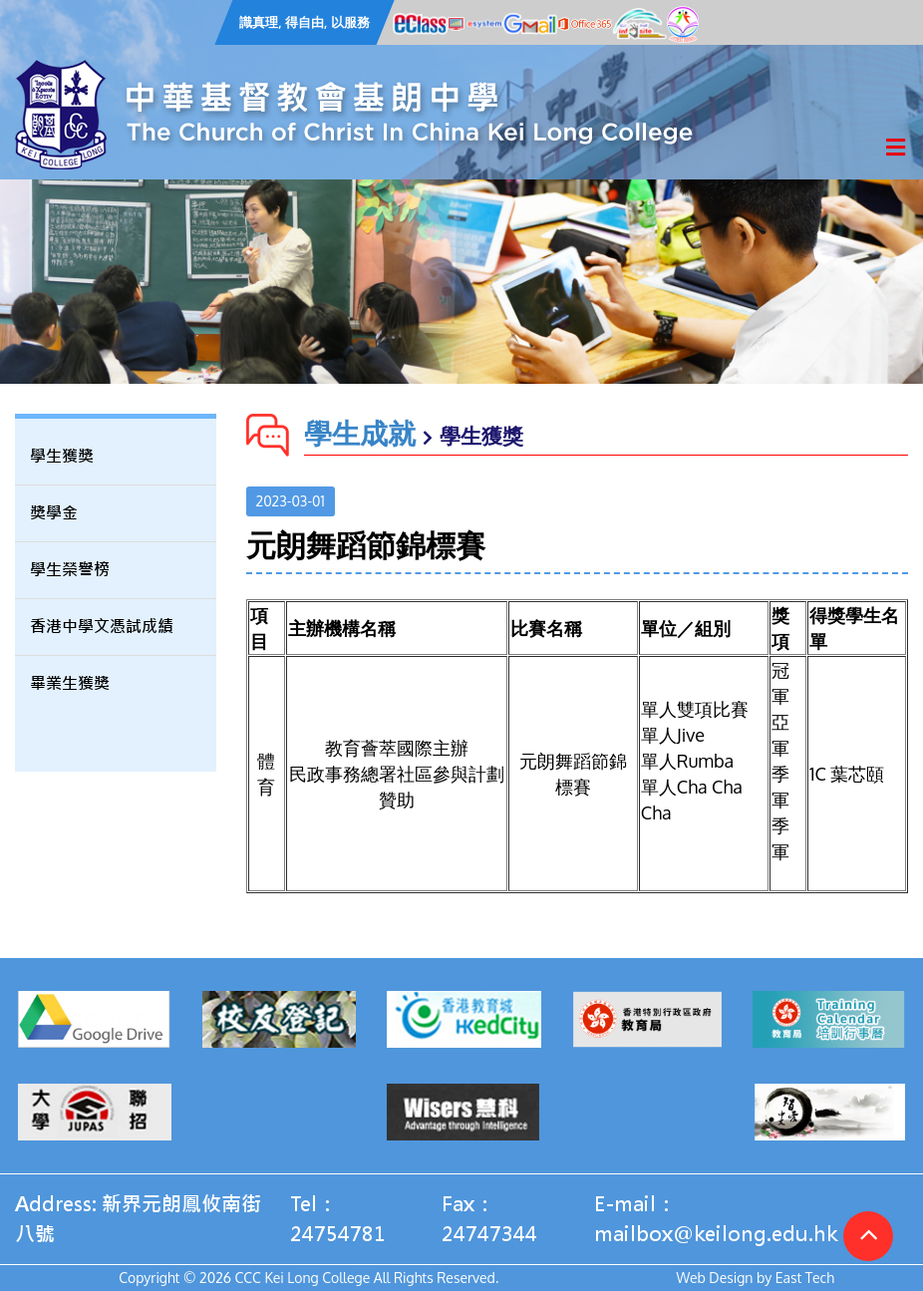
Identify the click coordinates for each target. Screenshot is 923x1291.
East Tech (804, 1277)
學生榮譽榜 (70, 569)
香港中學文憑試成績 (101, 626)
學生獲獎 (62, 456)
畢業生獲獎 (70, 683)
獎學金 (54, 512)
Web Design (715, 1277)
